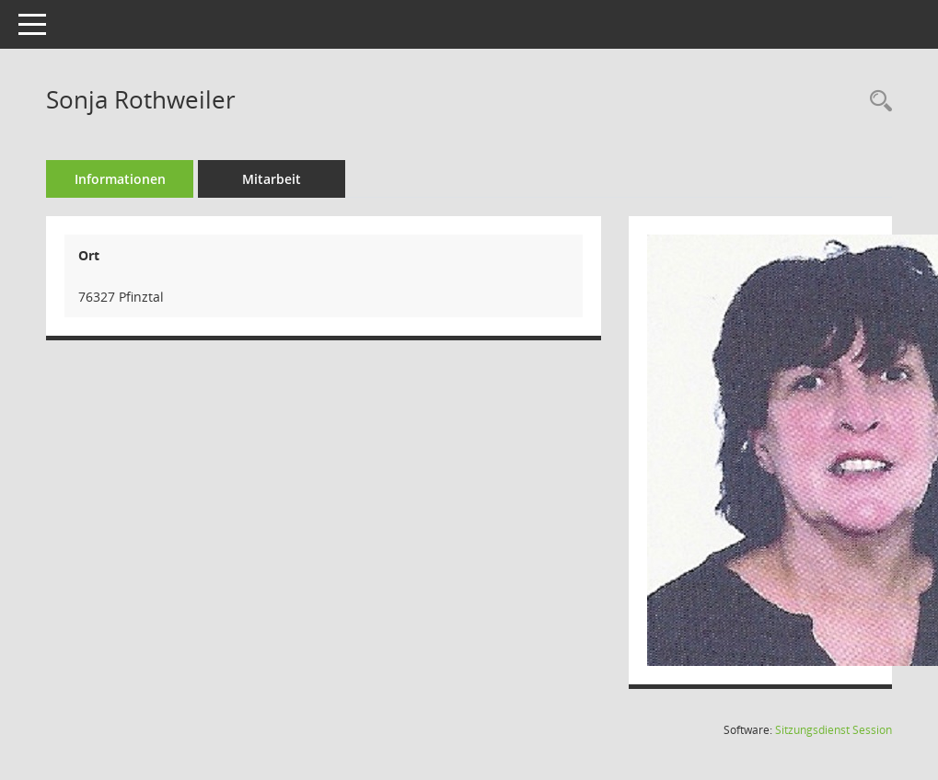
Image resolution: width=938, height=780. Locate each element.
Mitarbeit (271, 179)
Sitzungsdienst (833, 730)
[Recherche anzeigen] (876, 101)
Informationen (120, 179)
